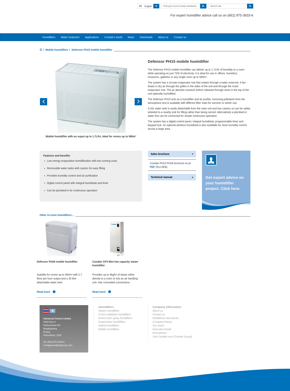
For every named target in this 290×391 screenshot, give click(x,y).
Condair (61, 8)
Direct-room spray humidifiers (115, 307)
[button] (47, 91)
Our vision (158, 314)
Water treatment (70, 26)
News (131, 26)
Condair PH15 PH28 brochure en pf (170, 152)
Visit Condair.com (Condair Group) (172, 325)
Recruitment (159, 321)
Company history (162, 310)
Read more (46, 280)
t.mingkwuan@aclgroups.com (57, 334)
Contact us (180, 26)
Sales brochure (172, 143)
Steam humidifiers (109, 299)
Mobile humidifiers (56, 38)
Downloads (146, 26)
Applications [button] (92, 26)
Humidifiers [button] (48, 26)
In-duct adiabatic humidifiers (115, 303)
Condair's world (113, 26)
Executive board (162, 318)
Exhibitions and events (165, 307)
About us (163, 26)
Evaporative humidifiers (112, 310)
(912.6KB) (158, 155)
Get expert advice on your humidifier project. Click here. (225, 171)
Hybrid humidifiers (109, 314)
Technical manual (172, 166)
